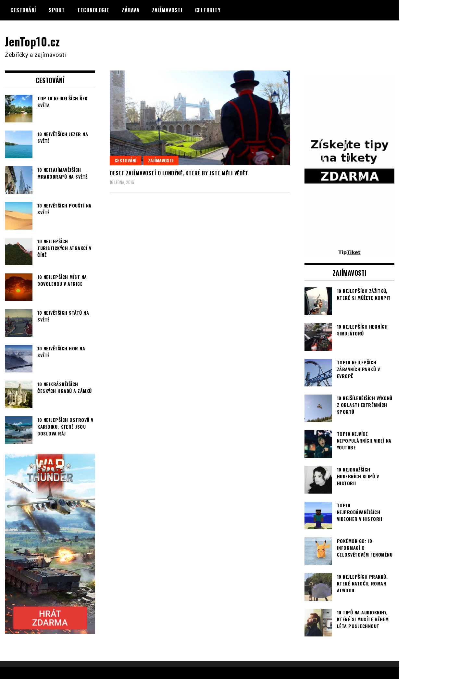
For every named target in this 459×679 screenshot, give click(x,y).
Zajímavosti (167, 10)
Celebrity (208, 10)
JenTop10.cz (33, 41)
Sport (57, 10)
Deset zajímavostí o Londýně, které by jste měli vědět (179, 173)
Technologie (93, 10)
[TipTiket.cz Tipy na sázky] (349, 252)
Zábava (130, 10)
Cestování (23, 10)
